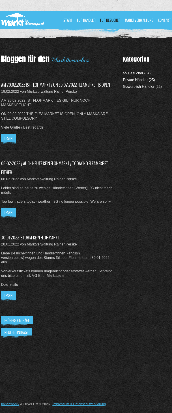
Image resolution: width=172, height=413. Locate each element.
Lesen (8, 139)
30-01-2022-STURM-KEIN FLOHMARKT (30, 237)
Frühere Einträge (17, 321)
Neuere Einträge (16, 332)
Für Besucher (110, 20)
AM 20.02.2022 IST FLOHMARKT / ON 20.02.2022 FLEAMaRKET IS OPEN (55, 84)
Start (68, 20)
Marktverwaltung (139, 20)
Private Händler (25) (139, 80)
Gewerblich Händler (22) (142, 86)
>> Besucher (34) (137, 73)
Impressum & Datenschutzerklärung (79, 404)
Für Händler (86, 20)
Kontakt (164, 20)
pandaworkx (10, 404)
